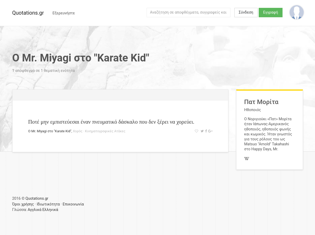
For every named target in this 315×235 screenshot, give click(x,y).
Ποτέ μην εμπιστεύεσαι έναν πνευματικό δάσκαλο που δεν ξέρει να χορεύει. (111, 122)
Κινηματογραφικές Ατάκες (105, 131)
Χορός (77, 131)
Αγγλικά (34, 210)
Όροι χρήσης (23, 204)
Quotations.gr (28, 13)
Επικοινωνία (73, 204)
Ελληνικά (50, 210)
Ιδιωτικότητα (48, 204)
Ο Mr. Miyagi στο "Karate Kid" (49, 131)
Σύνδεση (246, 12)
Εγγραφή (270, 12)
